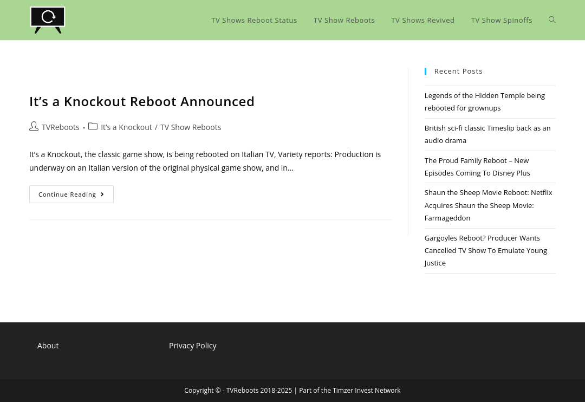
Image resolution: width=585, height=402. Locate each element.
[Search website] (552, 20)
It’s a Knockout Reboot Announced (142, 101)
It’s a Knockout (126, 127)
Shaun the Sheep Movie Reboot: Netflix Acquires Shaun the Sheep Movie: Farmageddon (488, 205)
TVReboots (61, 127)
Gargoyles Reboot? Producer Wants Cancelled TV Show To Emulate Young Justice (486, 250)
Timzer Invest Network (366, 390)
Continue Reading (76, 196)
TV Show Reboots (190, 127)
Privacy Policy (192, 345)
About (47, 345)
